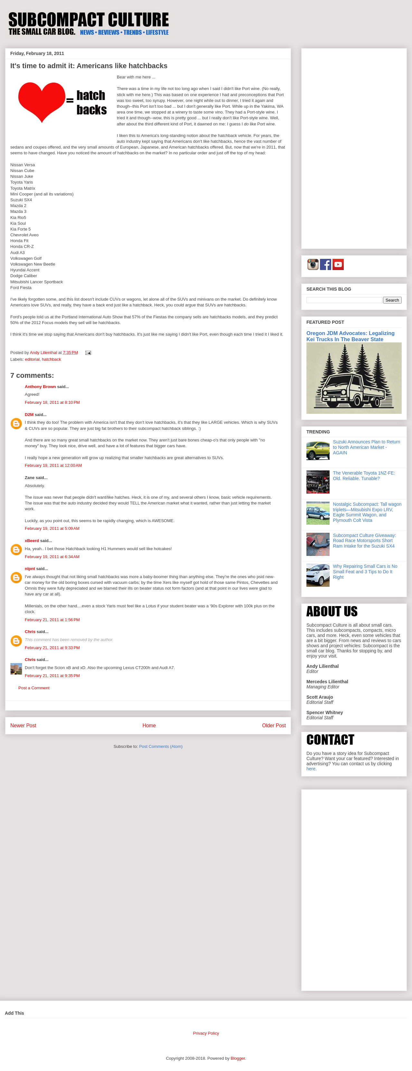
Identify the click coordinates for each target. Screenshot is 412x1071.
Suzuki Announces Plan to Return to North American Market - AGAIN (366, 447)
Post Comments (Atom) (161, 746)
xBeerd (32, 540)
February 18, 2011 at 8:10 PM (52, 402)
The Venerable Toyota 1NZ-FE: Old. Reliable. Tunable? (364, 475)
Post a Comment (34, 687)
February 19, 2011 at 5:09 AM (52, 528)
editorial (32, 359)
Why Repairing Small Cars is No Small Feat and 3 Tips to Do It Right (365, 572)
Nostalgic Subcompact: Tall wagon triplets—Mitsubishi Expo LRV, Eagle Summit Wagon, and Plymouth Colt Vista (367, 512)
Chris (30, 631)
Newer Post (23, 725)
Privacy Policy (206, 1033)
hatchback (51, 359)
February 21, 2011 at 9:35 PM (52, 675)
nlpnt (30, 568)
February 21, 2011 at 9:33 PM (52, 647)
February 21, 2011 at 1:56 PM (52, 619)
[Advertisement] (354, 147)
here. (311, 768)
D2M (29, 414)
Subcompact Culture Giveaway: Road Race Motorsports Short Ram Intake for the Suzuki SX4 (364, 541)
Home (149, 725)
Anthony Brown (40, 386)
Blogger (238, 1058)
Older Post (274, 725)
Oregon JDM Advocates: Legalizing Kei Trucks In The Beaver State (350, 336)
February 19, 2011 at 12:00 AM (53, 465)
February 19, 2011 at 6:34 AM (52, 556)
